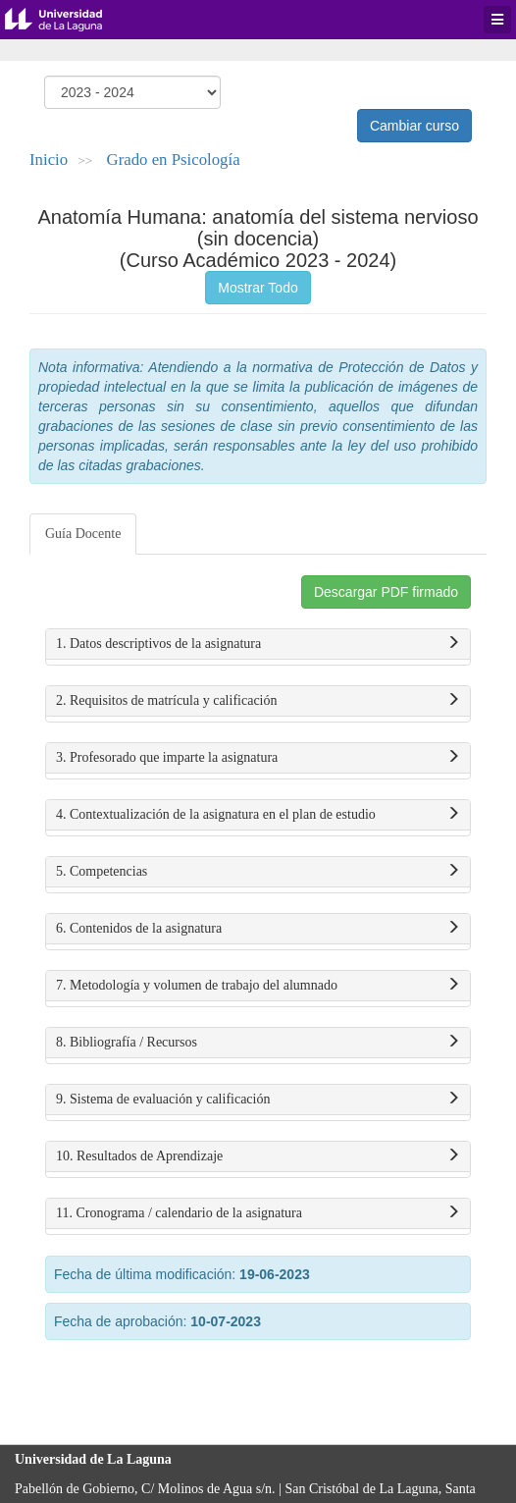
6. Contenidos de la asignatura (258, 929)
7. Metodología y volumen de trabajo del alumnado (258, 985)
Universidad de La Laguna (68, 19)
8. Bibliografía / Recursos (258, 1042)
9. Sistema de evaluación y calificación (258, 1099)
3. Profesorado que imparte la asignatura (258, 758)
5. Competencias (258, 872)
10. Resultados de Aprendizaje (258, 1156)
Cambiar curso (414, 126)
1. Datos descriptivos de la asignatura (258, 644)
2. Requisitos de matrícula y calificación (258, 701)
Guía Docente (83, 533)
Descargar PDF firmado (386, 592)
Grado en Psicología (173, 159)
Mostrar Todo (257, 287)
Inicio (48, 159)
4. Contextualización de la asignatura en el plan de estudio (258, 815)
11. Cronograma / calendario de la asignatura (258, 1213)
